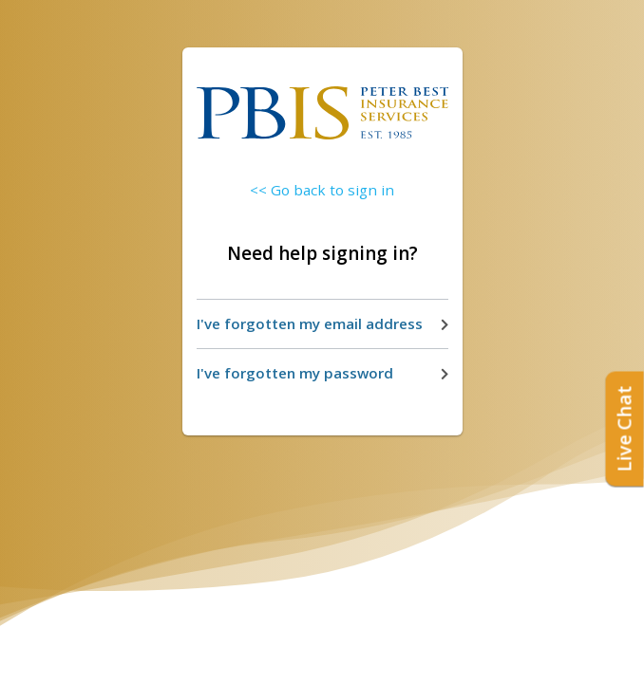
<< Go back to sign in (322, 189)
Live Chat (624, 429)
